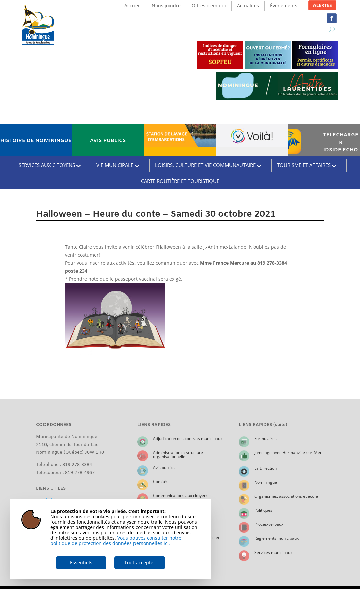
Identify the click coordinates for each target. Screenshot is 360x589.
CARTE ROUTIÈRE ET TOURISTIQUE (180, 181)
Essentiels (81, 562)
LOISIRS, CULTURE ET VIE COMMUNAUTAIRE (205, 165)
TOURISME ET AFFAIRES (304, 165)
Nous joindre (166, 5)
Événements (283, 5)
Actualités (248, 5)
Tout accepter (139, 562)
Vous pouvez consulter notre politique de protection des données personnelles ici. (115, 540)
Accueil (132, 5)
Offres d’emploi (209, 5)
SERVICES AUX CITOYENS (47, 165)
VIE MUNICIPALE (114, 165)
